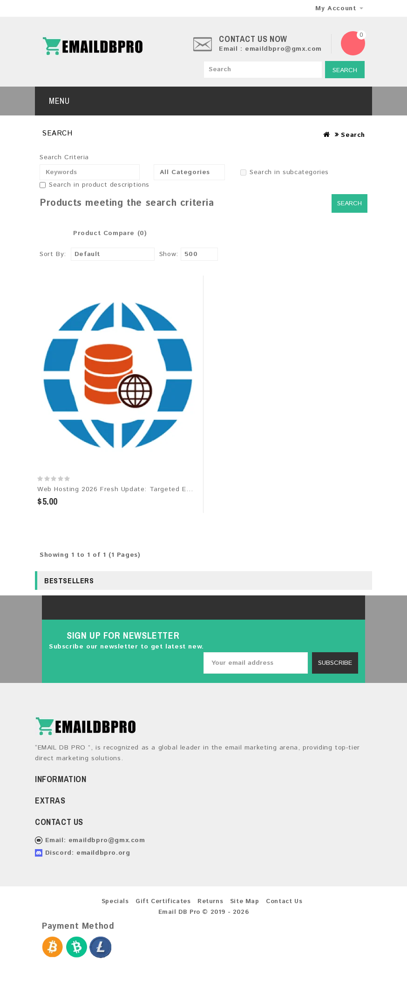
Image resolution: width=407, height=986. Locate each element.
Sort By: (53, 254)
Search (344, 70)
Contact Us (284, 901)
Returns (210, 901)
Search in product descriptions (94, 184)
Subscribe (335, 663)
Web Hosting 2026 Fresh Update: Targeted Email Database (135, 489)
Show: (168, 254)
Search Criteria (64, 157)
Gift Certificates (163, 901)
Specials (115, 901)
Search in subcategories (284, 172)
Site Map (244, 901)
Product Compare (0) (110, 233)
